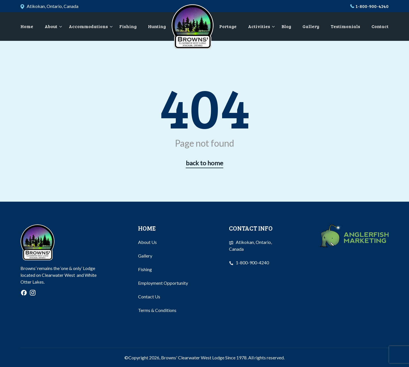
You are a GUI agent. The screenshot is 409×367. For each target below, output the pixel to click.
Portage (228, 26)
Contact (380, 26)
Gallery (310, 26)
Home (26, 26)
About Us (147, 242)
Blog (286, 26)
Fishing (128, 26)
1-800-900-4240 (372, 6)
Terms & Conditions (157, 310)
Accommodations (88, 26)
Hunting (157, 26)
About (51, 26)
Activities (259, 26)
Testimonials (345, 26)
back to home (204, 163)
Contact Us (149, 296)
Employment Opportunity (163, 283)
